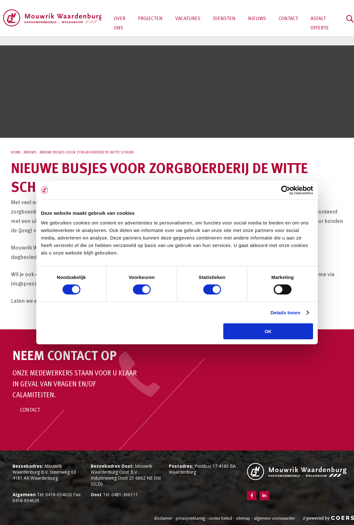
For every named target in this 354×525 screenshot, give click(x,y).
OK (268, 331)
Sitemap (243, 518)
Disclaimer (163, 518)
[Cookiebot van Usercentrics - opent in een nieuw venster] (285, 190)
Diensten (224, 18)
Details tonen (285, 312)
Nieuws (257, 18)
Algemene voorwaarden (274, 518)
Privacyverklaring (190, 518)
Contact (288, 18)
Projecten (150, 18)
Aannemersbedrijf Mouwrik (52, 18)
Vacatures (187, 18)
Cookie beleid (220, 518)
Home (16, 152)
